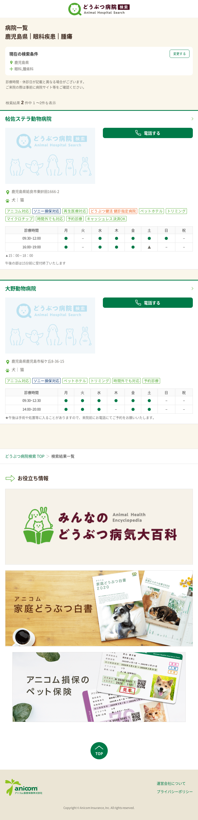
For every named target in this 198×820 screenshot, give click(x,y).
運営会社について (171, 783)
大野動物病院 (20, 288)
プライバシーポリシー (175, 791)
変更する (179, 53)
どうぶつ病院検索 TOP (24, 456)
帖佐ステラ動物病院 (28, 118)
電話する (147, 133)
